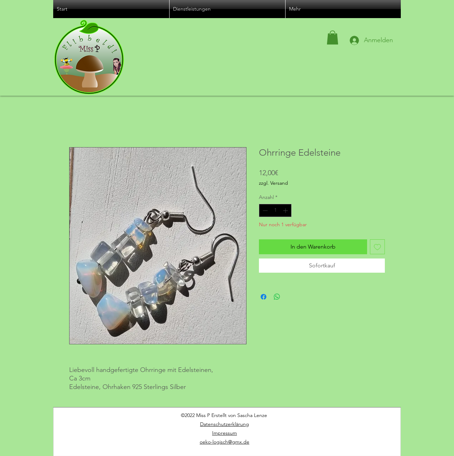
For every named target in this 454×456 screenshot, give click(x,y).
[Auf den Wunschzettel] (377, 246)
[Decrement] (264, 210)
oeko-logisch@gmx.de (224, 442)
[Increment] (286, 210)
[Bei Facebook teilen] (263, 297)
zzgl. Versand (273, 183)
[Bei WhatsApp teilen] (277, 297)
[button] (332, 37)
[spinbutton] (275, 210)
